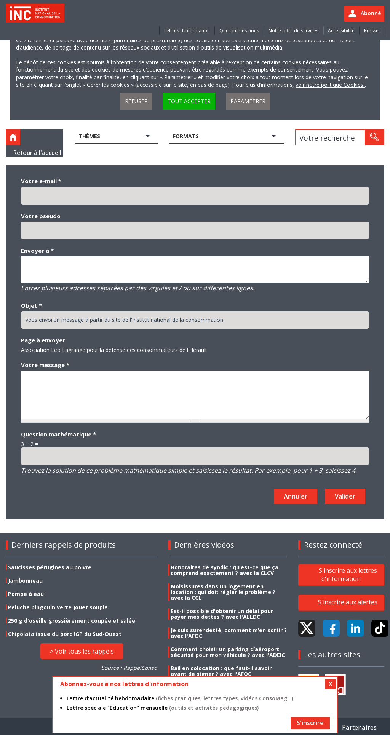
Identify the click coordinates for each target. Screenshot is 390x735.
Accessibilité (341, 30)
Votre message (45, 365)
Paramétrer (247, 101)
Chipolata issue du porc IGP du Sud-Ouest (64, 634)
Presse (371, 30)
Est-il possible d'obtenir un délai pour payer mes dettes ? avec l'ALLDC (222, 613)
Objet (31, 305)
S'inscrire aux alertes (347, 602)
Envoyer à (37, 250)
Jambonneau (25, 580)
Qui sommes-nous (239, 30)
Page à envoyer (43, 340)
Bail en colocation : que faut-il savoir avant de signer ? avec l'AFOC (221, 671)
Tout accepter (189, 101)
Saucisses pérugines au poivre (49, 567)
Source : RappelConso (129, 667)
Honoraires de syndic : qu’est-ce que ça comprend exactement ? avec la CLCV (224, 570)
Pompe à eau (26, 594)
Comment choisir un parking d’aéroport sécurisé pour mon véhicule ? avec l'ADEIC (228, 652)
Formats (186, 136)
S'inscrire (310, 723)
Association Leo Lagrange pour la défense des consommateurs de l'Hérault (114, 349)
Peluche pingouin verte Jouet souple (58, 607)
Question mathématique (58, 434)
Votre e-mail (41, 181)
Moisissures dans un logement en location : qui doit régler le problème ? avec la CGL (223, 592)
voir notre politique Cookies (330, 84)
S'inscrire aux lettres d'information (348, 574)
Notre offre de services (293, 30)
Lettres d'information (187, 30)
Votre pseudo (41, 216)
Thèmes (89, 136)
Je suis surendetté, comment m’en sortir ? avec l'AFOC (229, 632)
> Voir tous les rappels (82, 651)
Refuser (136, 101)
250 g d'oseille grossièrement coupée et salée (71, 620)
